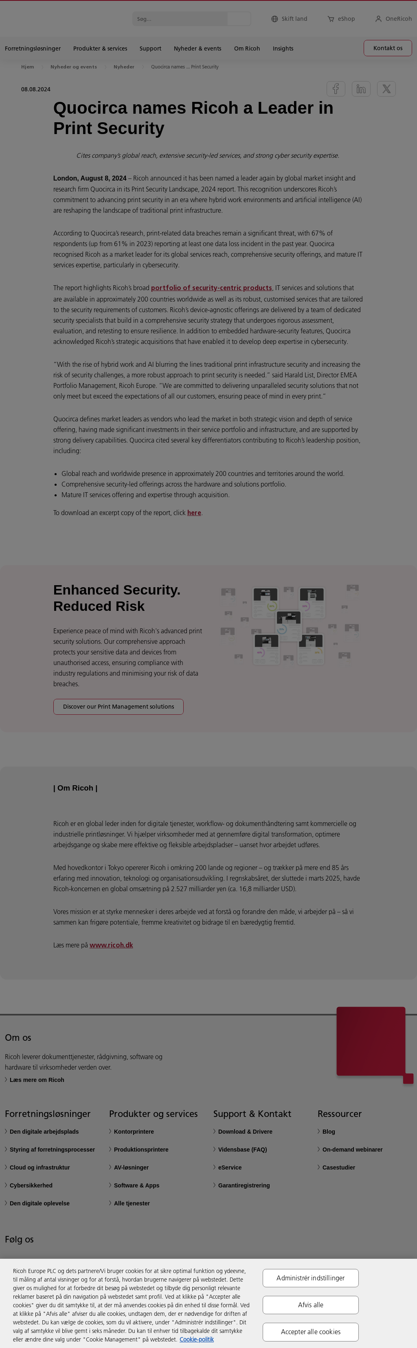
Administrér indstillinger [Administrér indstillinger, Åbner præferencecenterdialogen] (311, 1278)
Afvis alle (311, 1305)
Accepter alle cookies (310, 1332)
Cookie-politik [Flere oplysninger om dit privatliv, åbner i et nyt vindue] (197, 1339)
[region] (208, 1303)
